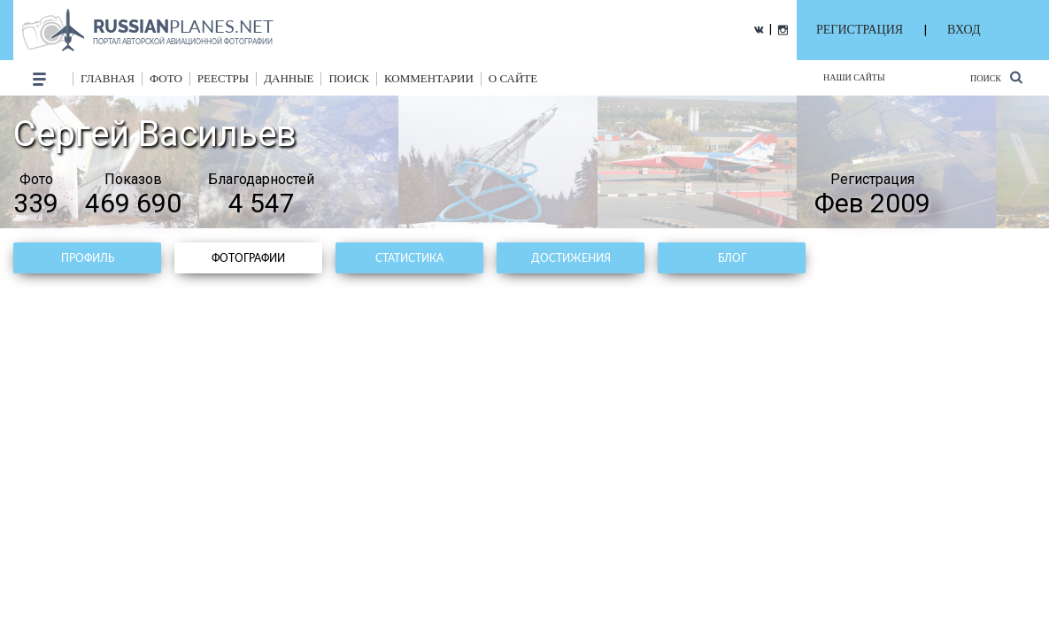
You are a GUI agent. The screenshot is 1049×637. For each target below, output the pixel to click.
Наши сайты (854, 77)
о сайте (513, 78)
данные (288, 78)
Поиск (996, 77)
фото (166, 78)
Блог (732, 258)
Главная (108, 78)
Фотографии (248, 258)
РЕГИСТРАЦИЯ (859, 29)
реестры (223, 78)
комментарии (429, 78)
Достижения (571, 258)
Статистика (409, 258)
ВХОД (963, 29)
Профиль (87, 258)
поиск (348, 78)
